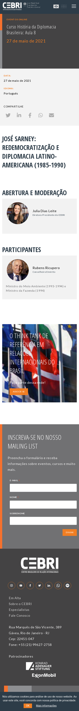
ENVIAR (70, 532)
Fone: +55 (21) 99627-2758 (30, 645)
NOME (14, 498)
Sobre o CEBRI (20, 604)
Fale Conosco (19, 615)
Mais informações (46, 705)
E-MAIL (15, 481)
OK (27, 705)
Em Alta (15, 598)
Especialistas (19, 610)
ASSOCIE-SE (19, 391)
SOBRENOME (17, 513)
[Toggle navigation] (74, 6)
